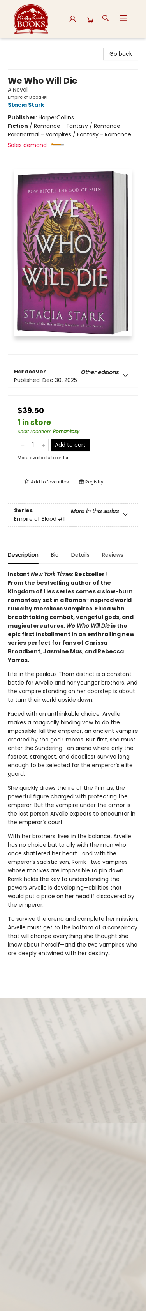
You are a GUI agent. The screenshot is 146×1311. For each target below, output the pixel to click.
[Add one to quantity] (43, 445)
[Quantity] (33, 445)
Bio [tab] (55, 555)
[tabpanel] (73, 775)
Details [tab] (80, 555)
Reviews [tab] (112, 555)
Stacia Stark (27, 105)
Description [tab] (23, 555)
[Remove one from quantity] (23, 445)
